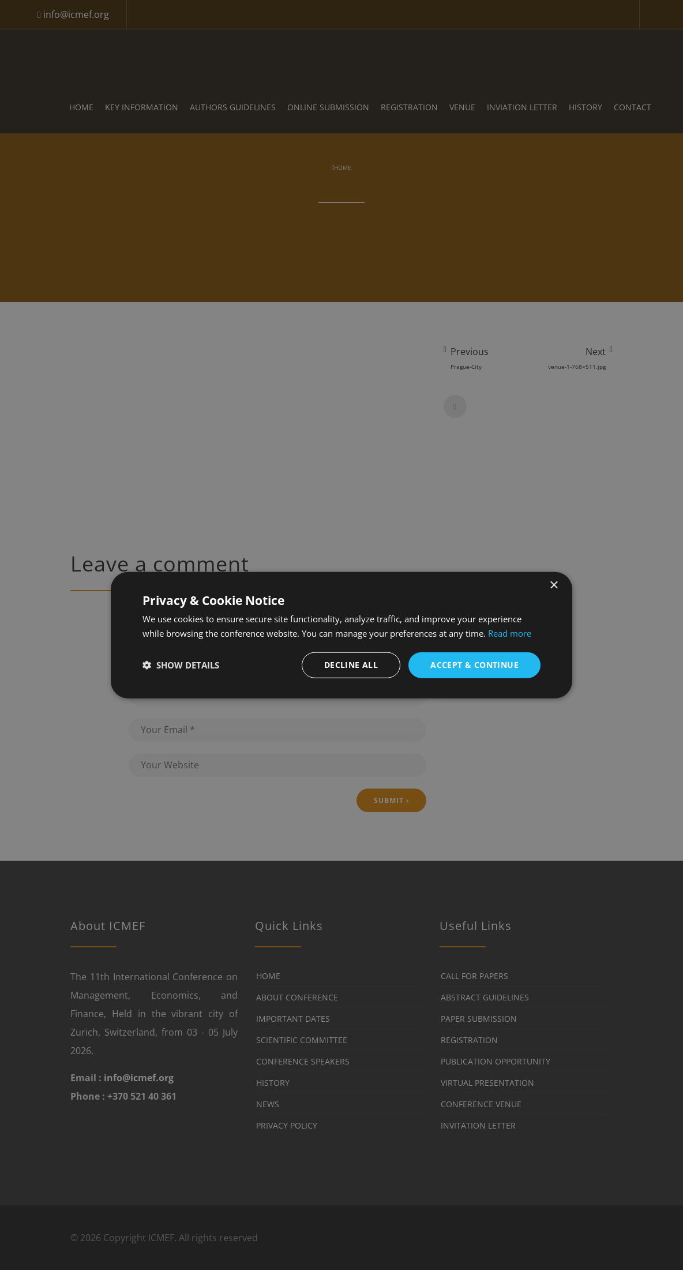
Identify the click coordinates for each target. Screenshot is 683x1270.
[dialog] (341, 635)
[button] (180, 665)
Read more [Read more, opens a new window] (509, 633)
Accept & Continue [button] (474, 664)
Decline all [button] (351, 664)
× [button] (553, 585)
